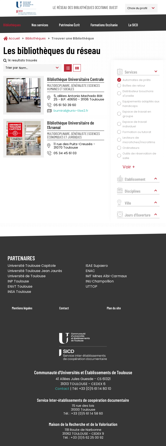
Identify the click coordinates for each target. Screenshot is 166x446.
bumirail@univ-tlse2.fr (71, 110)
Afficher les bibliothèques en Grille (77, 68)
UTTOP (91, 286)
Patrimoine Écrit (69, 25)
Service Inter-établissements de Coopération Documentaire (26, 8)
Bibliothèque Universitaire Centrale (75, 79)
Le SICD (133, 25)
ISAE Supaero (97, 265)
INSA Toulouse (19, 291)
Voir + (129, 167)
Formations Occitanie (104, 25)
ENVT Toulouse (20, 286)
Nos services (40, 25)
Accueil (14, 38)
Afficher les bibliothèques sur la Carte (95, 68)
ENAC (90, 270)
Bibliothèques (12, 25)
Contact (64, 308)
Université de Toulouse (27, 276)
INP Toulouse (18, 281)
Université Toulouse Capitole (32, 265)
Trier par (11, 68)
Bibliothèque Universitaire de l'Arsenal (70, 125)
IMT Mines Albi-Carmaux (106, 276)
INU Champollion (100, 281)
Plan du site (114, 308)
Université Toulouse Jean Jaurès (35, 270)
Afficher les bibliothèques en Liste (68, 68)
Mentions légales (22, 308)
